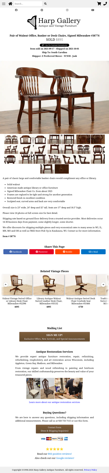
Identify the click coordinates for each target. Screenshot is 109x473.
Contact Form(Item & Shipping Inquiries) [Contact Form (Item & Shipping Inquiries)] (54, 429)
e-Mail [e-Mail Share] (93, 251)
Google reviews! (65, 458)
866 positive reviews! (60, 453)
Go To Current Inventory (54, 45)
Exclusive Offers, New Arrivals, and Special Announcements (54, 336)
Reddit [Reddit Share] (67, 251)
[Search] (28, 3)
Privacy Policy (90, 469)
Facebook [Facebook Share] (16, 251)
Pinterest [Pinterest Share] (41, 251)
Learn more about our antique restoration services (54, 402)
